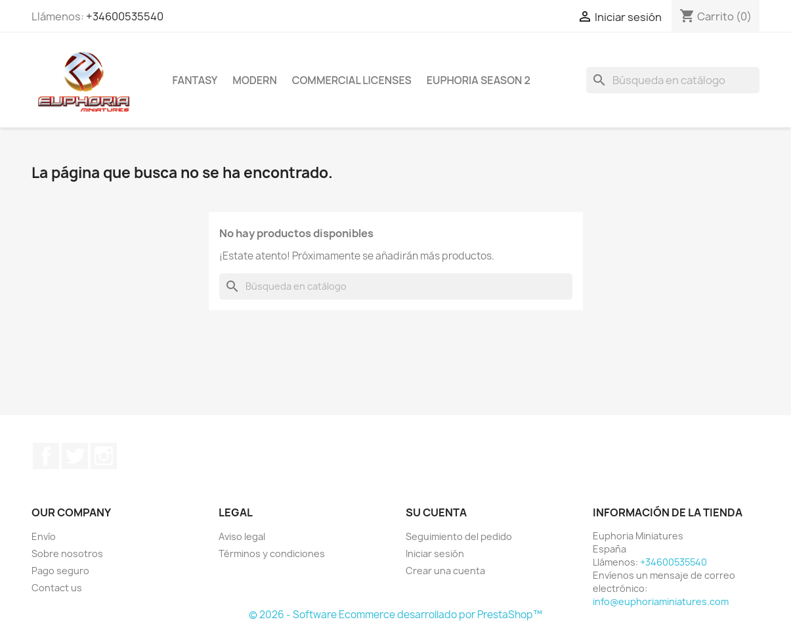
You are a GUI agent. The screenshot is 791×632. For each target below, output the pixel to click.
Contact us (57, 587)
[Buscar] (672, 80)
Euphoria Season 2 (478, 80)
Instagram (104, 456)
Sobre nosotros (67, 553)
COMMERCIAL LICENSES (352, 80)
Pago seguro (60, 570)
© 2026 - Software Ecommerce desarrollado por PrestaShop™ (395, 614)
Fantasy (195, 80)
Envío (44, 536)
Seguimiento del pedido (459, 536)
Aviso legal (242, 536)
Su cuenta (436, 512)
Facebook (46, 456)
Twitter (75, 456)
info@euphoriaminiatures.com (661, 601)
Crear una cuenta (445, 570)
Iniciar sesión (435, 553)
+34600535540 (124, 16)
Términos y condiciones (272, 553)
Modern (254, 80)
